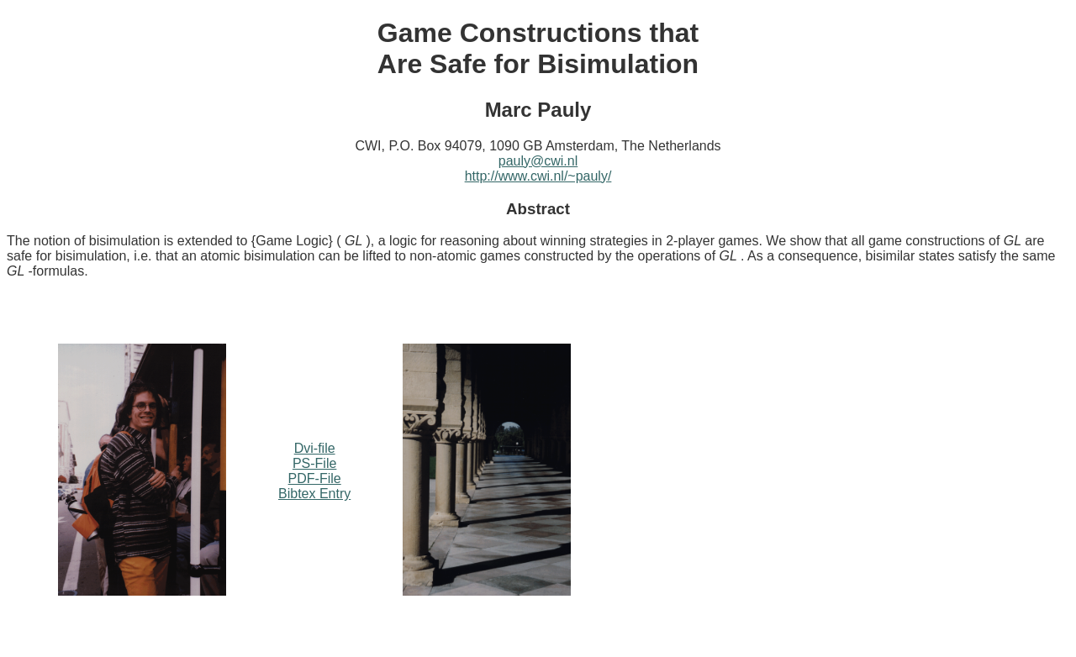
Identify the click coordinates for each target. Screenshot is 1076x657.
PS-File (314, 463)
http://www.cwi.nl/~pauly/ (538, 176)
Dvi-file (314, 448)
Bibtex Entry (314, 493)
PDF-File (314, 478)
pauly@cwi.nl (538, 161)
